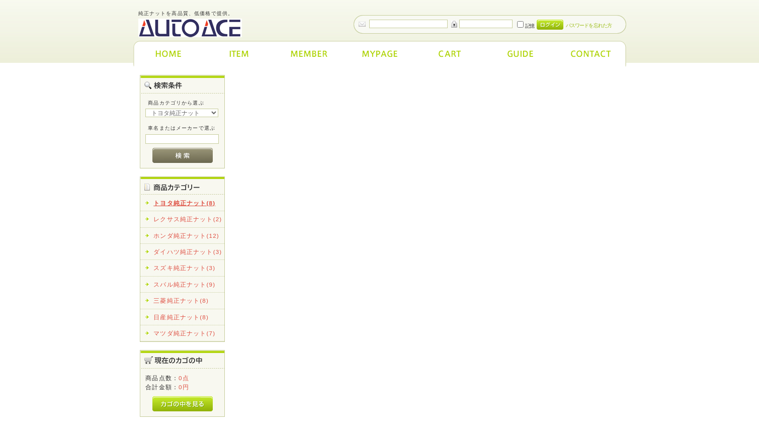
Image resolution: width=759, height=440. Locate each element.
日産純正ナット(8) (181, 317)
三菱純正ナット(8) (181, 300)
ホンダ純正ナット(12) (186, 235)
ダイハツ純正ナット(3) (187, 251)
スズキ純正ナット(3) (184, 268)
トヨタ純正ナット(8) (184, 203)
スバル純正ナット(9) (184, 284)
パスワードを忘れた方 (589, 25)
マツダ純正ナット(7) (184, 333)
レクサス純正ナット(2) (187, 219)
